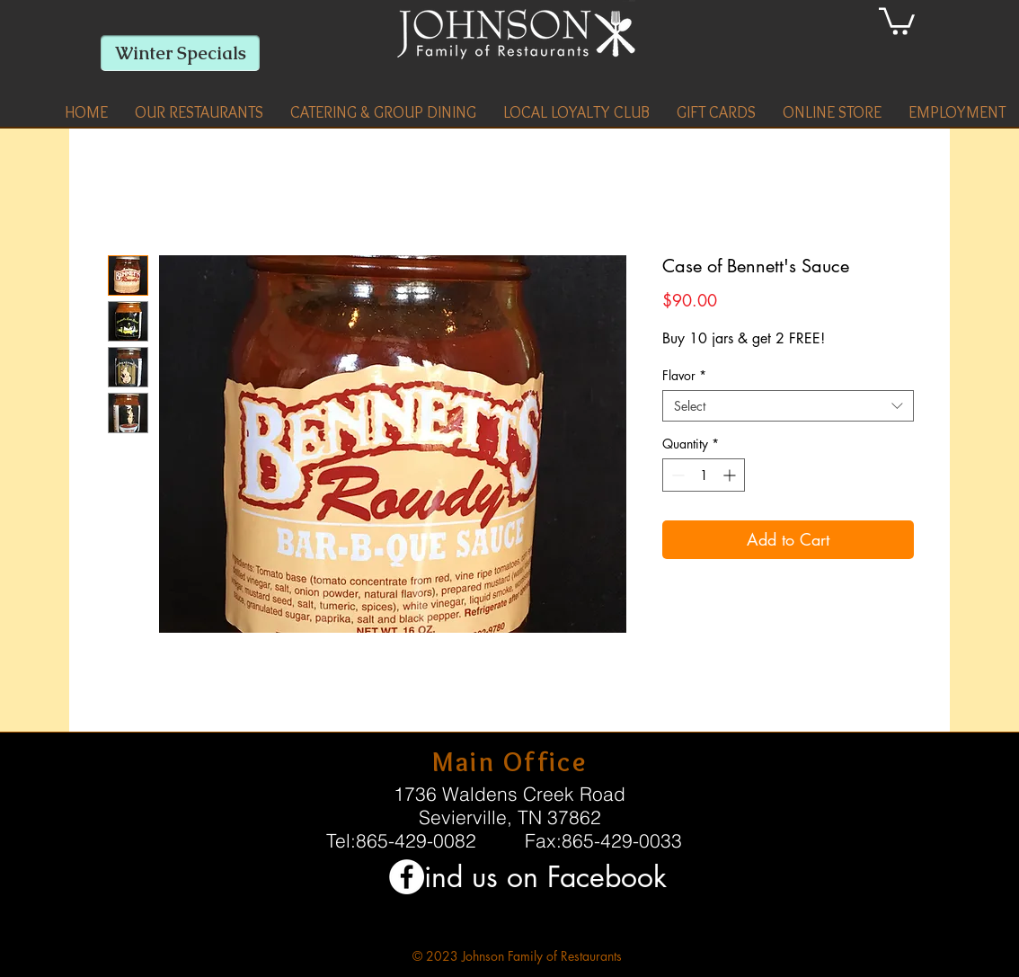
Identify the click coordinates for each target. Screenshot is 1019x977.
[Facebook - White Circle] (406, 876)
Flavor (684, 375)
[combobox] (788, 406)
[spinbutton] (703, 475)
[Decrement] (676, 475)
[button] (199, 112)
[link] (897, 19)
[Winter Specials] (180, 53)
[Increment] (731, 475)
